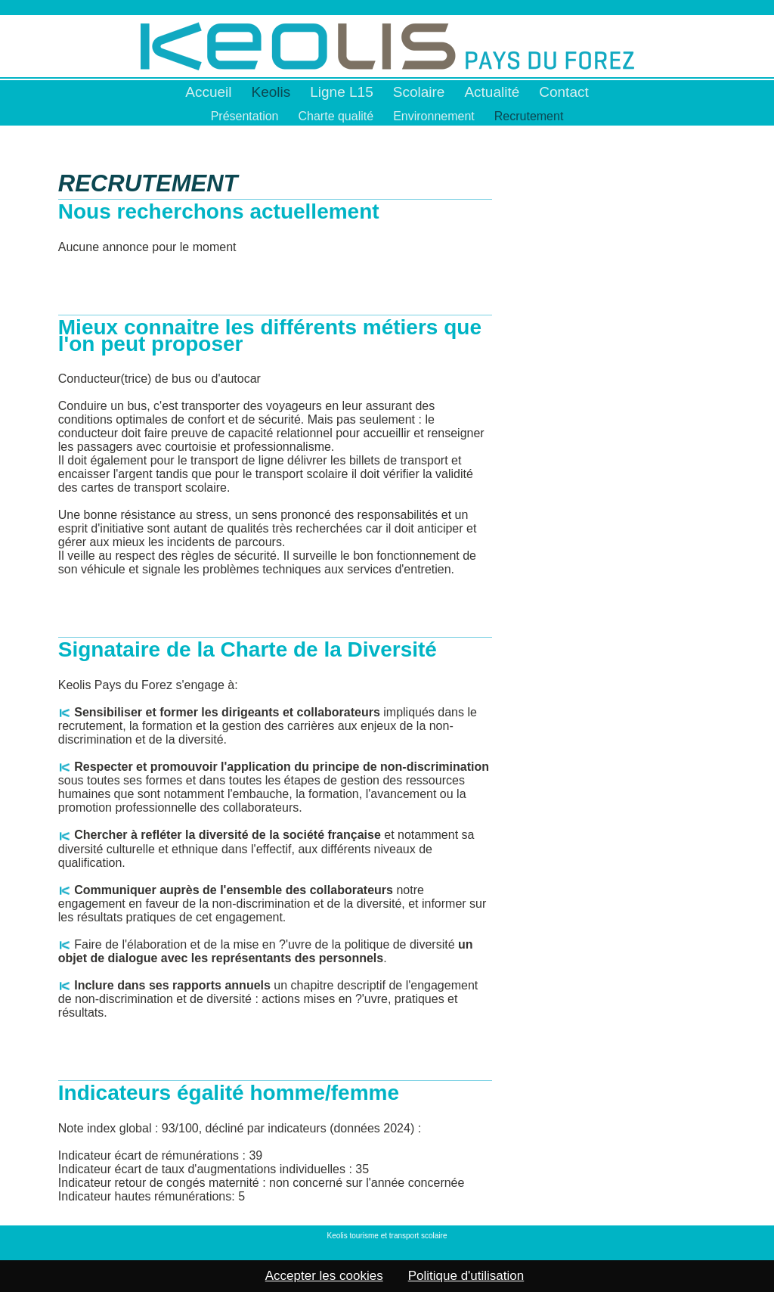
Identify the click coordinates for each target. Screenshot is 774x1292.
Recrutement (529, 116)
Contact (563, 92)
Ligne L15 (341, 92)
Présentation (245, 116)
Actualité (491, 92)
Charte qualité (336, 116)
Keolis (271, 92)
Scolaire (419, 92)
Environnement (434, 116)
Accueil (208, 92)
